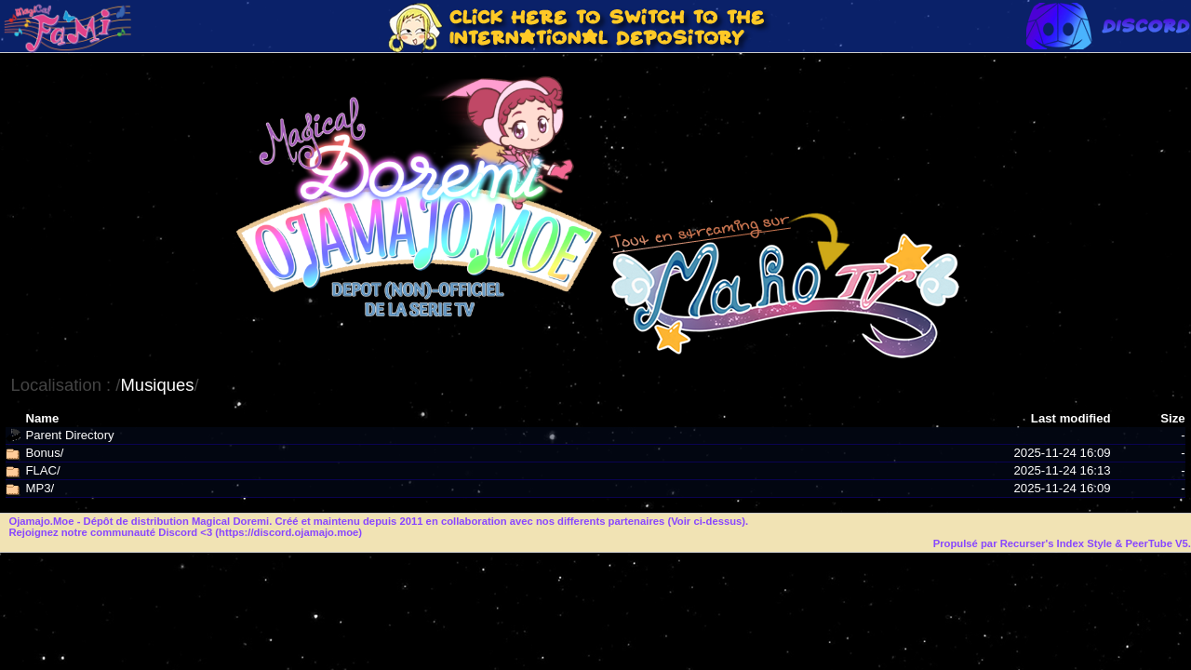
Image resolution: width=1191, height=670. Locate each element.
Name (42, 418)
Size (1172, 418)
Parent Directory (69, 435)
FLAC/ (42, 470)
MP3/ (39, 488)
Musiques (157, 385)
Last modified (1071, 418)
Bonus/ (44, 453)
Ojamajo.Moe (41, 521)
